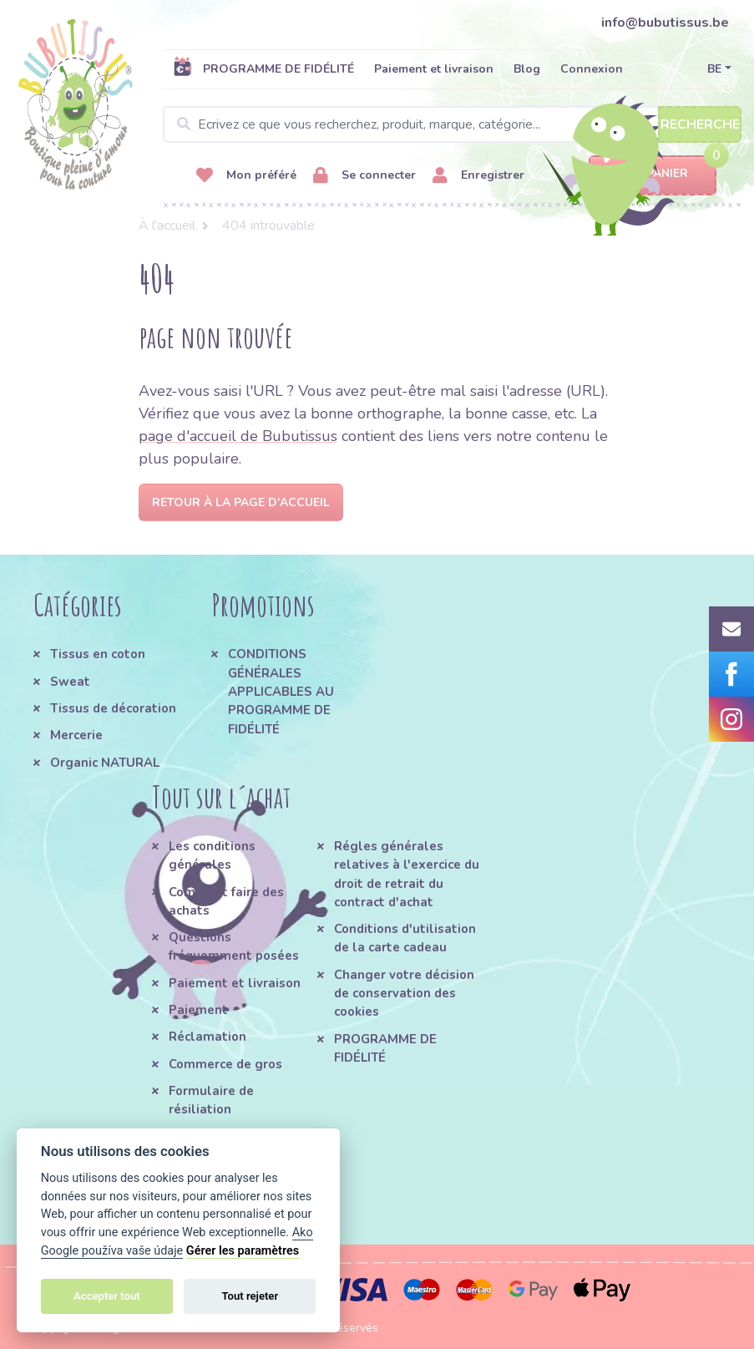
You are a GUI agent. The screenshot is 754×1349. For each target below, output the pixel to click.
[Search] (452, 124)
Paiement (198, 1010)
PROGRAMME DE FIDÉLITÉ (263, 68)
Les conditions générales (212, 855)
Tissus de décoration (113, 708)
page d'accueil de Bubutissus (238, 436)
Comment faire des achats (226, 901)
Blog (527, 69)
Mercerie (76, 735)
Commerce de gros (225, 1064)
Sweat (70, 681)
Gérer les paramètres (242, 1251)
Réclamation (207, 1036)
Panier (652, 174)
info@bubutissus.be (665, 22)
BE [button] (714, 69)
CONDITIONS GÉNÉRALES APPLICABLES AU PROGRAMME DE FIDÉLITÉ (281, 691)
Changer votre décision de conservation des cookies (404, 993)
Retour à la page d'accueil (241, 502)
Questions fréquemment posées (234, 946)
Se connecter (364, 176)
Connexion (591, 69)
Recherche (700, 124)
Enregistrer (478, 176)
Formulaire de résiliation (211, 1100)
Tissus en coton (97, 654)
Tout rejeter (249, 1296)
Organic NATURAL (104, 762)
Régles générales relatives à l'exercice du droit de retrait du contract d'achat (406, 874)
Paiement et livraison (433, 69)
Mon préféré (246, 176)
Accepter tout (106, 1296)
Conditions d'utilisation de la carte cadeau (405, 938)
